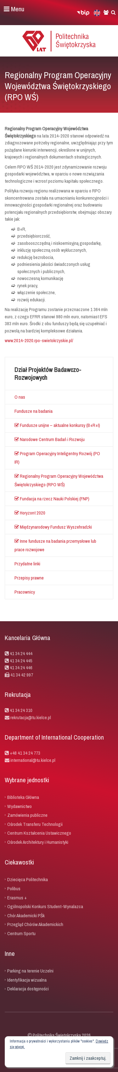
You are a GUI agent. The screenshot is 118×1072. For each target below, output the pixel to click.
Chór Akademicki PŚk (26, 915)
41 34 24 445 (21, 660)
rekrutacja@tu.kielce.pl (30, 717)
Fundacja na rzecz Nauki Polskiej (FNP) (51, 498)
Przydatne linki (27, 563)
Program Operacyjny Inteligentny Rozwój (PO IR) (57, 457)
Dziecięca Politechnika (27, 879)
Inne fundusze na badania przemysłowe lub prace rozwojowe (55, 545)
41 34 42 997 (21, 674)
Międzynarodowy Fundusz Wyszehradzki (53, 527)
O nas (19, 397)
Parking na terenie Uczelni (30, 970)
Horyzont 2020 (29, 512)
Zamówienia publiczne (27, 815)
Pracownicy (24, 592)
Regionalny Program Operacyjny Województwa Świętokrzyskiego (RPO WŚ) (58, 480)
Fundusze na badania (33, 411)
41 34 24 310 (21, 710)
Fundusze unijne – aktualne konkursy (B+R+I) (57, 425)
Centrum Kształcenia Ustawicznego (39, 833)
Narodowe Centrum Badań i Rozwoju (49, 439)
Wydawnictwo (19, 806)
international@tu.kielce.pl (32, 760)
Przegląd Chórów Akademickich (35, 924)
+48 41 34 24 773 (25, 753)
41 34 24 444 (21, 653)
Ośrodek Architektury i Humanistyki (37, 841)
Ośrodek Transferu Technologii (35, 824)
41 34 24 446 (21, 667)
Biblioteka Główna (23, 797)
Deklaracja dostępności (28, 988)
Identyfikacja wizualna (27, 979)
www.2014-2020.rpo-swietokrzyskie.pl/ (39, 340)
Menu (14, 8)
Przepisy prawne (29, 577)
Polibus (13, 888)
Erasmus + (17, 897)
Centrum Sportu (21, 933)
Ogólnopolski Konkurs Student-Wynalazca (45, 906)
